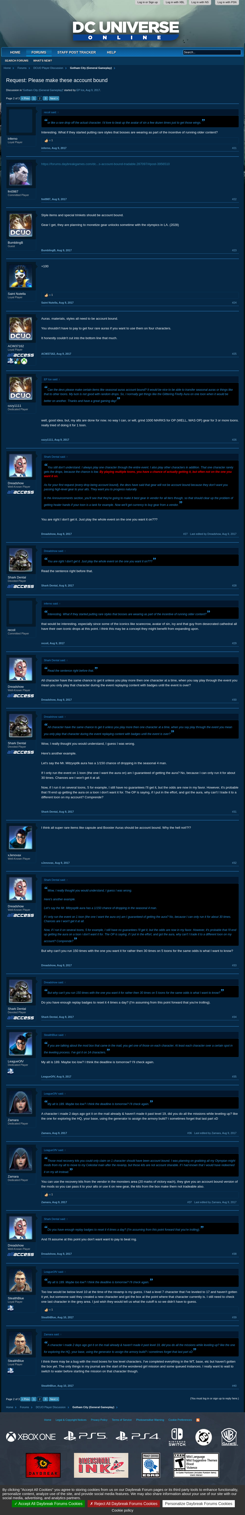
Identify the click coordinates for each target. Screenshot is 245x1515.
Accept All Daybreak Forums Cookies (48, 1504)
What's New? (42, 60)
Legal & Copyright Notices (71, 1419)
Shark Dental (17, 577)
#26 (234, 439)
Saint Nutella (17, 294)
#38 (234, 1253)
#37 (189, 1202)
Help (111, 52)
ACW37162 (16, 346)
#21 (234, 148)
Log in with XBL (175, 2)
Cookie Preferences (180, 1419)
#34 (234, 1016)
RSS (198, 1420)
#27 (185, 533)
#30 (234, 699)
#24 (234, 302)
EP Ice (80, 90)
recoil (11, 630)
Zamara (13, 1120)
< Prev (25, 98)
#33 (234, 965)
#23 (234, 250)
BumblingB (15, 242)
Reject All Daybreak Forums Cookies (123, 1504)
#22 (234, 199)
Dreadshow (16, 483)
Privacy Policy (99, 1419)
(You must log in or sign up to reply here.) (214, 1398)
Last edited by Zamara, (215, 1133)
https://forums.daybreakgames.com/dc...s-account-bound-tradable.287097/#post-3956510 (105, 164)
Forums (39, 52)
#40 (234, 1385)
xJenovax (14, 855)
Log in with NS (200, 2)
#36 (189, 1133)
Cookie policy (122, 1510)
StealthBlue (16, 1298)
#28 (234, 585)
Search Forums (16, 60)
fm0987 (13, 191)
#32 (234, 862)
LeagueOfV (16, 1061)
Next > (54, 98)
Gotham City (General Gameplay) (43, 90)
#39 (234, 1317)
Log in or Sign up (148, 2)
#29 (234, 643)
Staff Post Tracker (76, 52)
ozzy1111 (14, 406)
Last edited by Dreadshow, (213, 533)
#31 (234, 811)
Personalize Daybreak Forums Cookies (198, 1504)
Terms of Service (122, 1419)
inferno (12, 138)
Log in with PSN (227, 2)
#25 (234, 353)
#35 (234, 1076)
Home (15, 52)
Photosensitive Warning (150, 1419)
